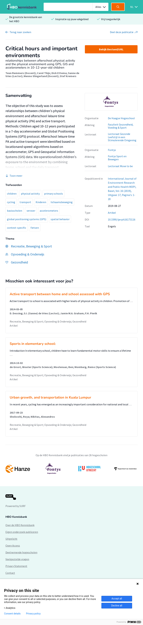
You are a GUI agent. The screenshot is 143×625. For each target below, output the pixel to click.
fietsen (35, 227)
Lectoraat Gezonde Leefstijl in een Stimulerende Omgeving (122, 137)
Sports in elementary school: (33, 343)
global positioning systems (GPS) (26, 219)
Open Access (12, 545)
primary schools (53, 193)
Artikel (112, 212)
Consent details (12, 613)
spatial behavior (60, 219)
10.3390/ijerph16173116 (121, 219)
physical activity (30, 193)
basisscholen (14, 210)
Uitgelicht (11, 538)
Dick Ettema (59, 73)
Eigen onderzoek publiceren (21, 532)
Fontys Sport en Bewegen (117, 158)
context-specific (16, 227)
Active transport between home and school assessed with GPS (60, 294)
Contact (10, 573)
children (12, 193)
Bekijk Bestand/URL (111, 49)
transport (25, 202)
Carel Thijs (43, 73)
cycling (11, 202)
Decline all (116, 605)
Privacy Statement (16, 566)
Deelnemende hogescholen (21, 552)
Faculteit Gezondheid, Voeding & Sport (120, 126)
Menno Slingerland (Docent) (41, 76)
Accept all (116, 598)
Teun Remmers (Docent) (20, 73)
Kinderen (41, 202)
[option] (111, 102)
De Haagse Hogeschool (121, 118)
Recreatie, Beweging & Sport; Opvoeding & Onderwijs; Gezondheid (48, 321)
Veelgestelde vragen (17, 559)
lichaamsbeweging (62, 202)
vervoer (31, 210)
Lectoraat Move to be (120, 166)
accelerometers (49, 210)
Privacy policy (33, 613)
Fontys (112, 149)
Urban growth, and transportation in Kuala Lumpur (50, 397)
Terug (20, 32)
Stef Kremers (68, 76)
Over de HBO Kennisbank (19, 525)
